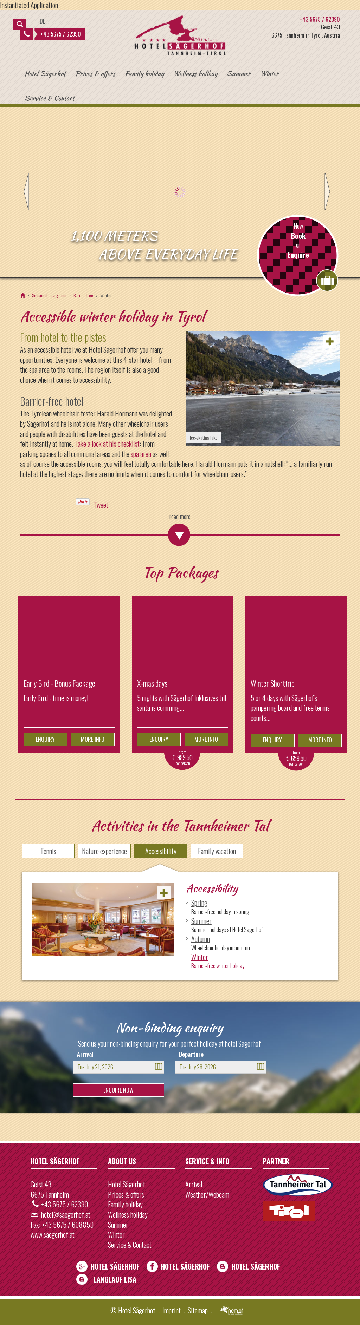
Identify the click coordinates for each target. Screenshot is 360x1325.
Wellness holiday (195, 73)
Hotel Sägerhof (45, 73)
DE (42, 21)
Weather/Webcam (207, 1194)
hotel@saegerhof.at (65, 1214)
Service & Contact (49, 98)
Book (298, 236)
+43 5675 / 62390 (52, 34)
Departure (191, 1054)
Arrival (85, 1054)
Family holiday (144, 73)
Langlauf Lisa (115, 1279)
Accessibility (160, 851)
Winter (269, 73)
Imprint (171, 1310)
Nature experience (104, 851)
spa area (141, 453)
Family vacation (217, 851)
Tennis (48, 851)
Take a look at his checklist (107, 443)
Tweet (101, 504)
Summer (239, 73)
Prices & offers (95, 73)
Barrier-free (83, 295)
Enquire (298, 255)
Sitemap (198, 1310)
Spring (199, 902)
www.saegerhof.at (53, 1234)
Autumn (200, 938)
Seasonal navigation (49, 295)
